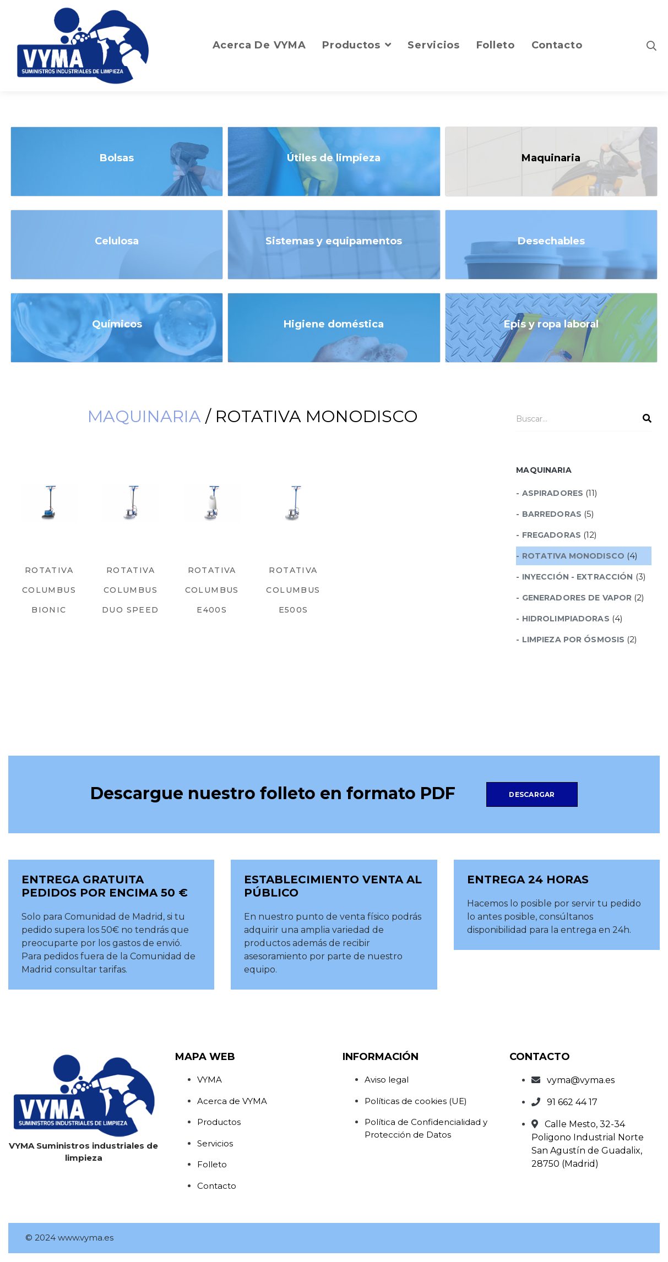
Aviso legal (387, 1079)
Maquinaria (144, 416)
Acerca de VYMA (232, 1101)
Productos (219, 1122)
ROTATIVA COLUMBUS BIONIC (49, 590)
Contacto (216, 1186)
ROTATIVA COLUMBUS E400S (212, 590)
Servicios (215, 1143)
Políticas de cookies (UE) (416, 1101)
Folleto (212, 1164)
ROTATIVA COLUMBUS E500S (293, 590)
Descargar (532, 794)
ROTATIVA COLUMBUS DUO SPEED (130, 590)
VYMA (209, 1079)
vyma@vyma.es (581, 1080)
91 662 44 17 (572, 1102)
